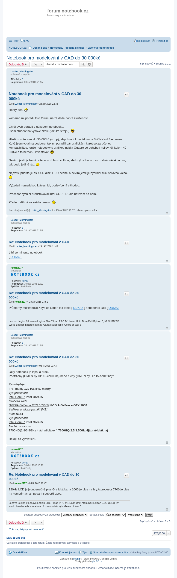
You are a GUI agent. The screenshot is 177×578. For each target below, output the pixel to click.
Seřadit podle (107, 514)
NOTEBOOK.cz (17, 47)
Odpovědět (16, 64)
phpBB (76, 558)
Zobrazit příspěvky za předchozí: (56, 514)
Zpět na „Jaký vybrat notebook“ (26, 529)
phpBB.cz (97, 561)
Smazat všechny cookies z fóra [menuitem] (110, 552)
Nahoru (167, 213)
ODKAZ (15, 257)
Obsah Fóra (20, 552)
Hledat (83, 64)
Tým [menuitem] (85, 552)
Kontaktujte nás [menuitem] (68, 552)
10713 (25, 281)
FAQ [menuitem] (26, 40)
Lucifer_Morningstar (22, 71)
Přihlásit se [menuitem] (162, 40)
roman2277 (17, 268)
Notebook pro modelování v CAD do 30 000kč (53, 57)
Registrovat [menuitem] (143, 40)
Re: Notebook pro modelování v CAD (39, 242)
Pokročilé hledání (89, 64)
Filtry (15, 40)
